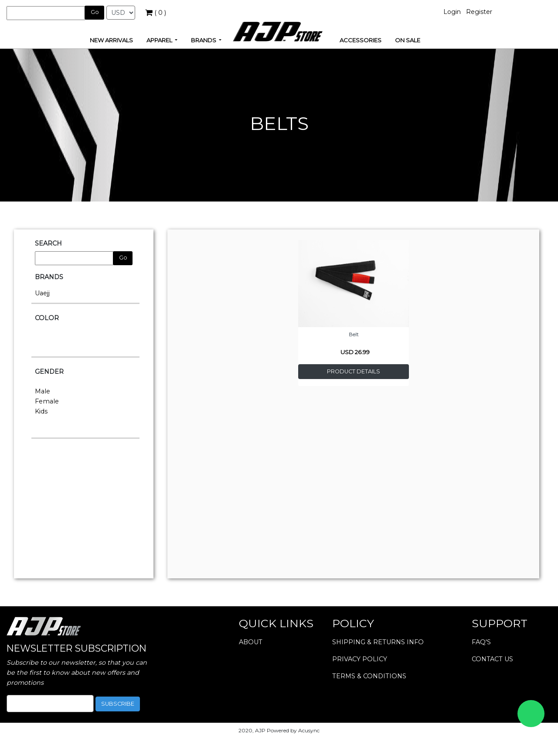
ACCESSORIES (360, 40)
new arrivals (111, 40)
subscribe (117, 703)
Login (452, 12)
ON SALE (407, 40)
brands (204, 40)
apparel (160, 40)
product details (353, 371)
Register (479, 12)
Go (95, 12)
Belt (353, 334)
